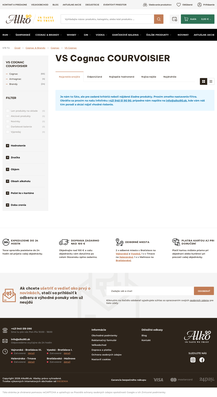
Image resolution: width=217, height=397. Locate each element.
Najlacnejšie (148, 76)
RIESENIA (62, 381)
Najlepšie (121, 76)
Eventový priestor (114, 4)
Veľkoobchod (39, 4)
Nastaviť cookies (101, 359)
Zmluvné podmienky (153, 392)
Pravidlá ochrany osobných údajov (93, 392)
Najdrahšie (169, 76)
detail (31, 353)
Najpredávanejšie (69, 76)
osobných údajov (199, 300)
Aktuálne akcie (72, 4)
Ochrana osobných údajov (107, 354)
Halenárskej (126, 257)
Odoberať (204, 291)
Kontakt (146, 340)
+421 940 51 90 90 (119, 100)
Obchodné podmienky (104, 335)
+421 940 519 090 (21, 328)
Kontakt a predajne (15, 4)
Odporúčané (94, 76)
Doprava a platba (101, 349)
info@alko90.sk (176, 100)
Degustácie (92, 4)
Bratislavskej (123, 260)
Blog (55, 4)
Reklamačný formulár (104, 340)
